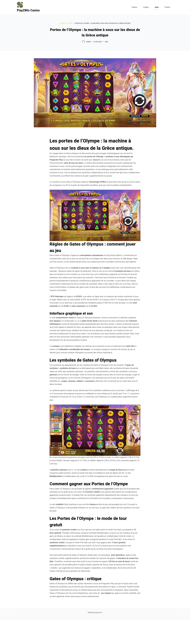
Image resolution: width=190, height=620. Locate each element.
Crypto (146, 7)
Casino (134, 7)
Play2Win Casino (28, 10)
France (167, 7)
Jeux (156, 7)
